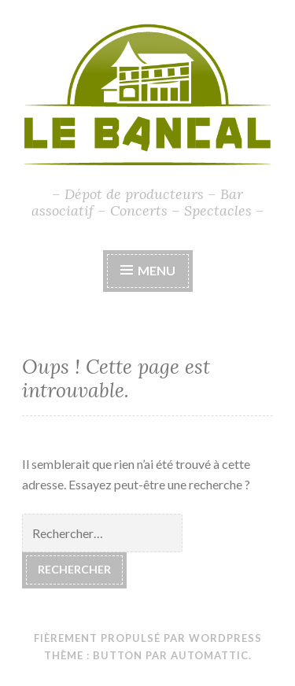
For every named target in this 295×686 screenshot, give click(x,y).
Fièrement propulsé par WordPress (148, 638)
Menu (156, 270)
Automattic (210, 655)
